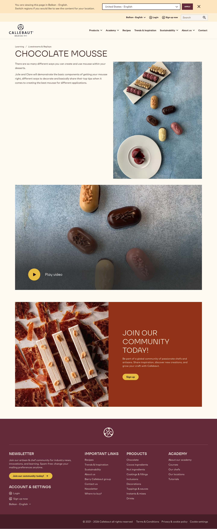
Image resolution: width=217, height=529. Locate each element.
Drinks (130, 498)
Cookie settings (199, 521)
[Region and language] (141, 6)
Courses (173, 464)
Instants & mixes (136, 493)
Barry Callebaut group (98, 479)
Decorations (134, 483)
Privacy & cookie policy (174, 521)
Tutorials (173, 479)
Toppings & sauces (137, 488)
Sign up (130, 376)
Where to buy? (93, 493)
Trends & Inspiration (145, 30)
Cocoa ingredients (137, 464)
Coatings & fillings (137, 474)
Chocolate (133, 459)
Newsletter (91, 488)
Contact (202, 30)
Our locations (176, 474)
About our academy (180, 459)
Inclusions (132, 479)
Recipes (127, 30)
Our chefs (174, 469)
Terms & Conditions (147, 521)
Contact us (91, 483)
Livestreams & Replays (39, 46)
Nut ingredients (136, 469)
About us (90, 474)
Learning (19, 46)
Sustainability (93, 469)
